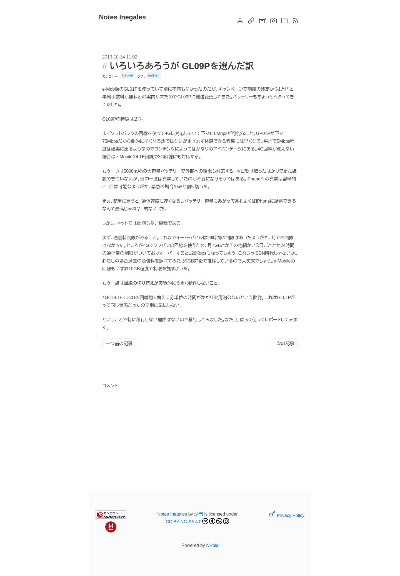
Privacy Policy (286, 515)
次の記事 (285, 343)
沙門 (198, 514)
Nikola (212, 545)
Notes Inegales (172, 514)
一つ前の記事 (119, 343)
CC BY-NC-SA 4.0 (197, 521)
